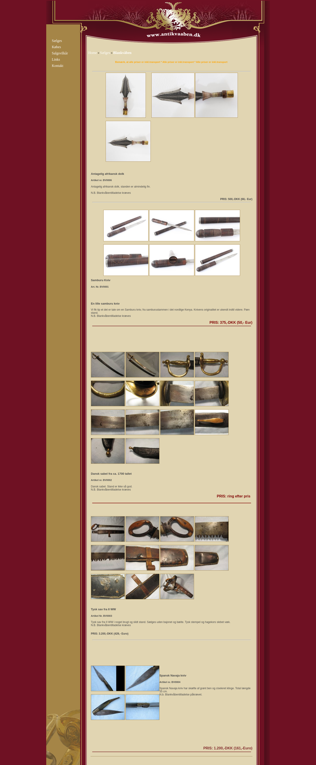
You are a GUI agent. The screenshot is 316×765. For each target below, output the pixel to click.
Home (92, 53)
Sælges (57, 41)
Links (56, 59)
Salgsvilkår (60, 53)
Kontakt (57, 66)
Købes (56, 47)
